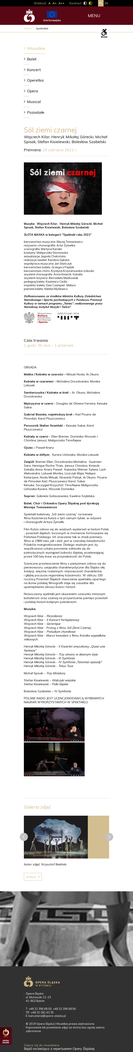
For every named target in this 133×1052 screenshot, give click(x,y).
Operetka (35, 80)
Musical (34, 101)
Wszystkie (36, 48)
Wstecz (31, 877)
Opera (32, 90)
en (106, 3)
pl (101, 3)
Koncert (34, 69)
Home (28, 28)
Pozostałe (35, 112)
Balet (31, 59)
